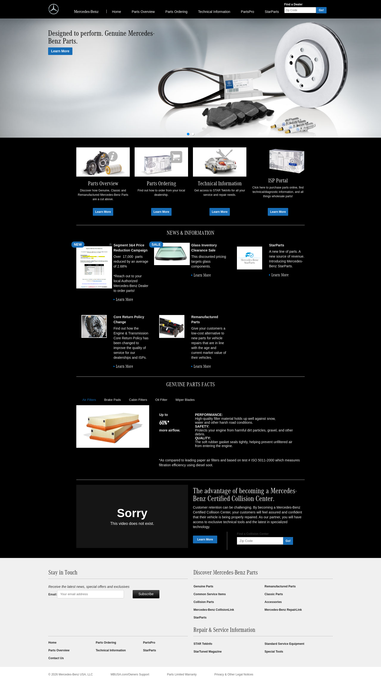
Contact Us (56, 658)
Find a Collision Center (253, 534)
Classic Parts (274, 594)
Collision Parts (203, 602)
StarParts (272, 12)
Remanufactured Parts (280, 586)
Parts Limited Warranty (182, 674)
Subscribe (146, 594)
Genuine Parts (203, 586)
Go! (321, 10)
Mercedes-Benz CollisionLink (213, 609)
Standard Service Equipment (284, 644)
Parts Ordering (176, 12)
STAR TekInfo (202, 644)
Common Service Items (209, 594)
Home (116, 12)
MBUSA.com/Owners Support (130, 674)
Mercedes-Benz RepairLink (283, 609)
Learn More (60, 51)
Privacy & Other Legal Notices (233, 674)
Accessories (273, 602)
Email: (52, 594)
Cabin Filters (138, 400)
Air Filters (89, 400)
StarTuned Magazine (207, 651)
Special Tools (274, 651)
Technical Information (214, 12)
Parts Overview (143, 12)
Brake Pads (112, 400)
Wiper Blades (185, 400)
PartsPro (247, 12)
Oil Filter (161, 400)
